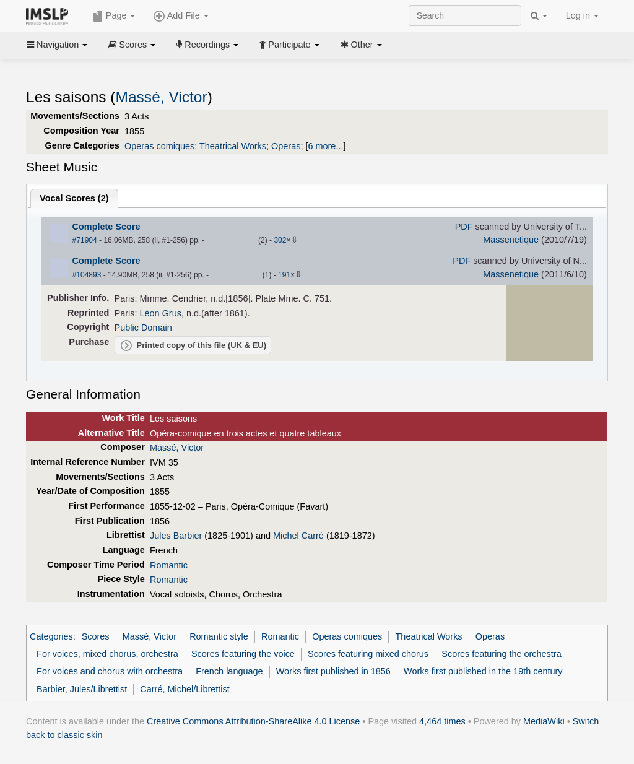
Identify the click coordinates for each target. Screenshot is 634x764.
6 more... (325, 146)
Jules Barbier (176, 535)
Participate (289, 45)
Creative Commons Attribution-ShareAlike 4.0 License (253, 721)
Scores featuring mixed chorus (368, 654)
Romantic (169, 565)
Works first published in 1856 (333, 671)
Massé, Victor (161, 97)
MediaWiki (544, 721)
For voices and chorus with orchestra (110, 671)
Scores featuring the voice (243, 654)
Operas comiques (159, 146)
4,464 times (442, 721)
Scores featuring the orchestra (501, 654)
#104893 (87, 275)
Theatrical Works (232, 146)
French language (229, 671)
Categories (51, 636)
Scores (131, 45)
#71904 (84, 240)
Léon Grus (160, 313)
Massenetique (511, 240)
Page (114, 16)
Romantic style (218, 636)
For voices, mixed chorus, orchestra (107, 654)
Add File (181, 16)
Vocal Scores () (74, 198)
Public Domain (143, 327)
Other (361, 45)
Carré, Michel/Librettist (184, 689)
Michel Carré (298, 535)
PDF (464, 227)
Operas (285, 146)
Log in (582, 15)
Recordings (207, 45)
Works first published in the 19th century (483, 671)
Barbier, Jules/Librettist (82, 689)
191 (284, 275)
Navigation (57, 45)
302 (280, 240)
